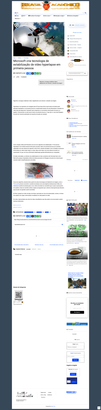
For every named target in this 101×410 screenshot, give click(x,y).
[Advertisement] (25, 89)
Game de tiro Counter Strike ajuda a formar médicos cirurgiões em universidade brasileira (75, 275)
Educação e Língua (59, 15)
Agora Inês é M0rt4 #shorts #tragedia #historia (78, 125)
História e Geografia (73, 15)
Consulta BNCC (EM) (72, 51)
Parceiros (43, 397)
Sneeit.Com (53, 406)
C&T (23, 15)
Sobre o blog (43, 394)
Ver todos (85, 159)
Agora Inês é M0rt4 (73, 126)
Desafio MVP (71, 36)
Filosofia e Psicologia (35, 15)
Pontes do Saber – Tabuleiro (74, 45)
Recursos (17, 18)
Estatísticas (49, 394)
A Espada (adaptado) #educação (75, 123)
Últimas (69, 159)
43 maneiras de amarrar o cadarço (79, 136)
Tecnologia (25, 57)
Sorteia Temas (71, 54)
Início (17, 15)
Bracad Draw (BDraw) (72, 42)
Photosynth (16, 184)
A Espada (71, 124)
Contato (49, 392)
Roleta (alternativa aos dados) (74, 57)
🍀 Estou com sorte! (77, 32)
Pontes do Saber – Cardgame (74, 48)
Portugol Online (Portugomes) (74, 39)
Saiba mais (74, 138)
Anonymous (73, 99)
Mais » (73, 107)
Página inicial (39, 244)
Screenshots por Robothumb (71, 393)
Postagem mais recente (21, 244)
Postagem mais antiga (56, 244)
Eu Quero (77, 312)
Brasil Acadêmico (18, 207)
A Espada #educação (73, 122)
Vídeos (19, 57)
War (72, 104)
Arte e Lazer (47, 15)
